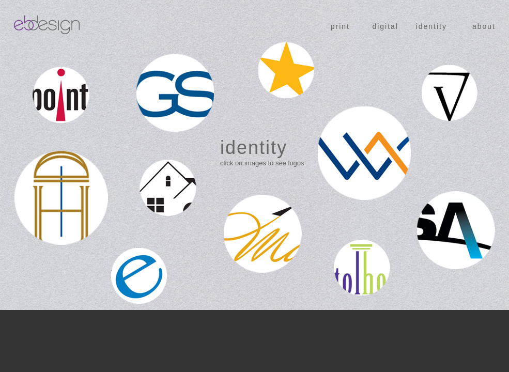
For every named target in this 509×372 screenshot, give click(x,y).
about (484, 26)
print (340, 26)
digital (385, 26)
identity (431, 26)
